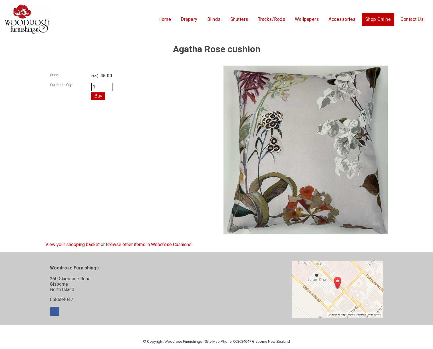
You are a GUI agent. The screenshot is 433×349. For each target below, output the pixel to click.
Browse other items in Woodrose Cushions (149, 244)
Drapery (189, 19)
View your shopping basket (72, 244)
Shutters (239, 19)
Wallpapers (307, 19)
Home (164, 19)
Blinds (214, 19)
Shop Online (378, 19)
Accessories (342, 19)
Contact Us (412, 19)
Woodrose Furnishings (183, 341)
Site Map (212, 341)
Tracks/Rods (271, 19)
